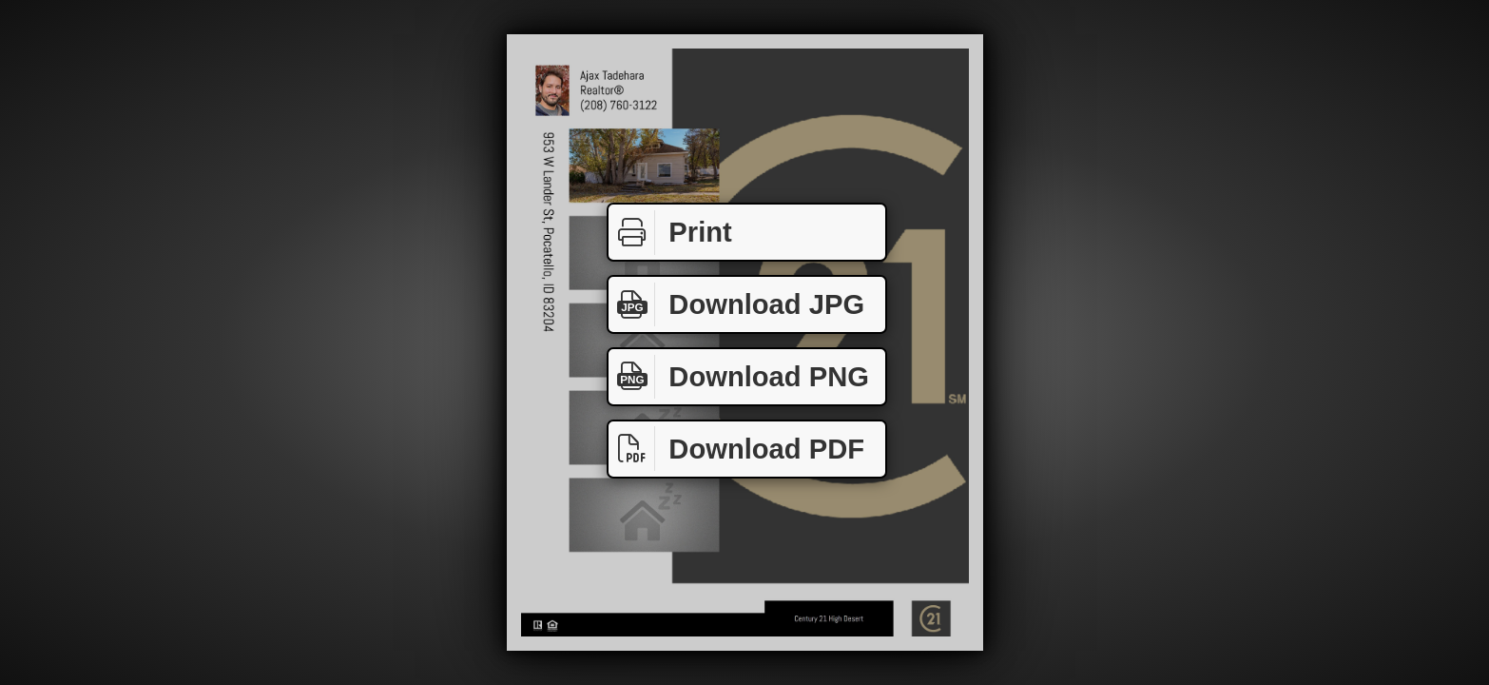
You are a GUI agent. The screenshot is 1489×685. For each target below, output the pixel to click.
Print (670, 232)
